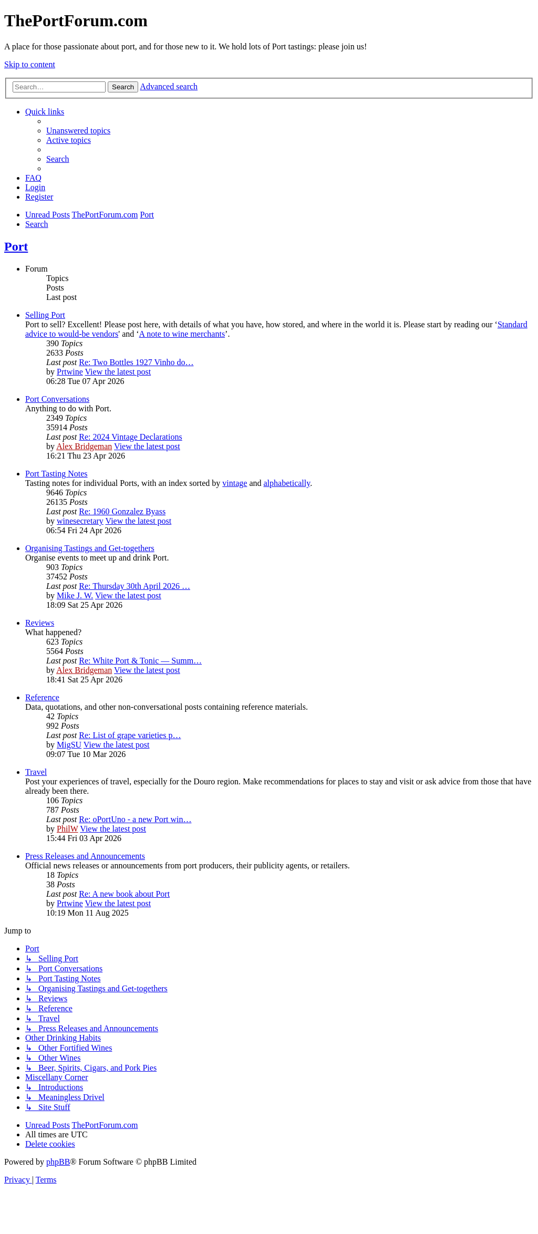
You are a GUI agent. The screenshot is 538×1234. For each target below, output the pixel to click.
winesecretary (80, 520)
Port (16, 246)
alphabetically (286, 483)
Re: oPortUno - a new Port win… (135, 819)
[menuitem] (78, 130)
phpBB (58, 1161)
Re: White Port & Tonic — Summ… (140, 660)
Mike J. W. (75, 595)
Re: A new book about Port (124, 893)
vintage (234, 483)
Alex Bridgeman (84, 446)
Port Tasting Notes (56, 473)
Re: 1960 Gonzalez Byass (122, 511)
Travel (36, 772)
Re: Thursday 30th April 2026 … (134, 586)
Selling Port (45, 314)
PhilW (67, 828)
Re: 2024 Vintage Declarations (130, 436)
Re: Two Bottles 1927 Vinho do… (136, 362)
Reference (42, 697)
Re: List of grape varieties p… (130, 735)
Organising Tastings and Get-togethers (89, 548)
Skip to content (29, 64)
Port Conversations (57, 399)
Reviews (39, 622)
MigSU (69, 744)
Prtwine (70, 371)
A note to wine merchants (182, 333)
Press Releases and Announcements (85, 856)
